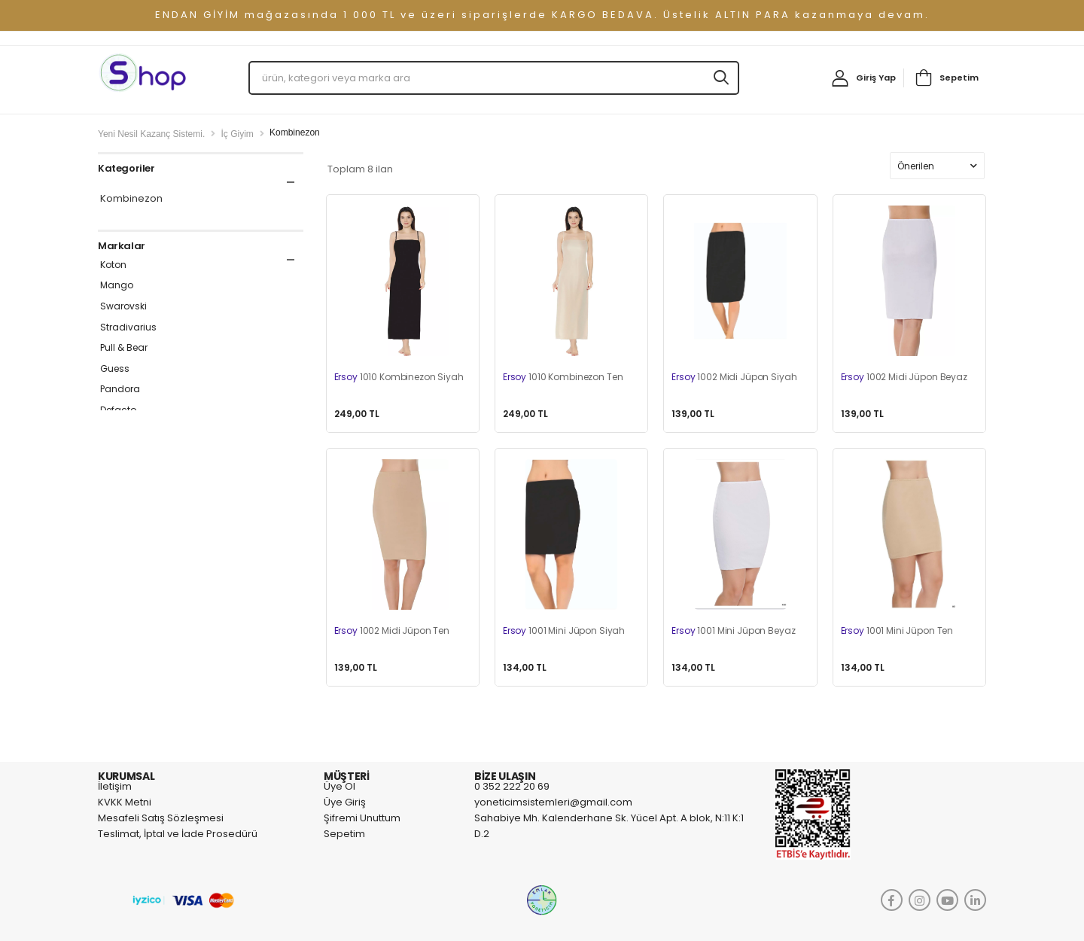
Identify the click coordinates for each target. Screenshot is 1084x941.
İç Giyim (237, 134)
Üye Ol (339, 786)
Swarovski (123, 306)
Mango (116, 285)
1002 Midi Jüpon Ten (392, 630)
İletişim (115, 786)
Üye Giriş (345, 802)
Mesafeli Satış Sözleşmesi (161, 818)
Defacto (118, 410)
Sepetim (959, 78)
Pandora (120, 389)
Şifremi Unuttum (362, 818)
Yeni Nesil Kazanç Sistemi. (151, 134)
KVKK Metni (124, 802)
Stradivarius (128, 327)
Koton (113, 265)
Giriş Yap (876, 78)
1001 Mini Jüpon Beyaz (733, 630)
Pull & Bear (124, 348)
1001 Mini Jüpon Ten (897, 630)
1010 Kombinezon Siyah (399, 376)
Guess (114, 369)
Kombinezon (131, 199)
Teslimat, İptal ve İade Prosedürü (177, 834)
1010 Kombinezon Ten (563, 376)
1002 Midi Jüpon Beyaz (904, 376)
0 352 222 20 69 (512, 786)
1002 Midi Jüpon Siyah (733, 376)
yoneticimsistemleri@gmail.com (553, 802)
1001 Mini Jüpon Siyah (564, 630)
